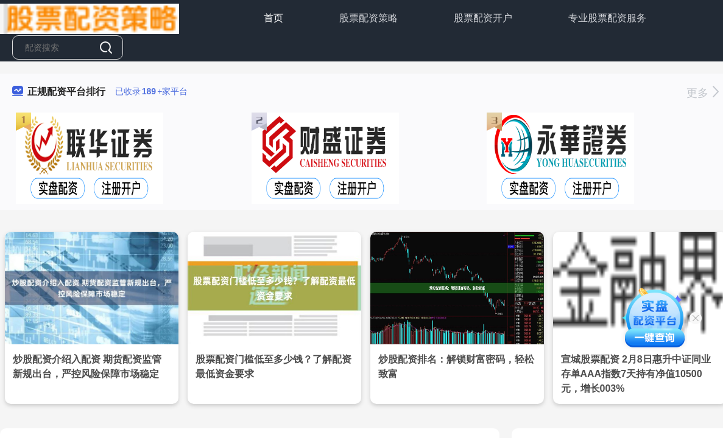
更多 (702, 93)
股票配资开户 (483, 18)
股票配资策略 (368, 18)
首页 (273, 18)
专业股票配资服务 (607, 18)
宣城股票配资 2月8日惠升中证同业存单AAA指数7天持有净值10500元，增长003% (636, 374)
